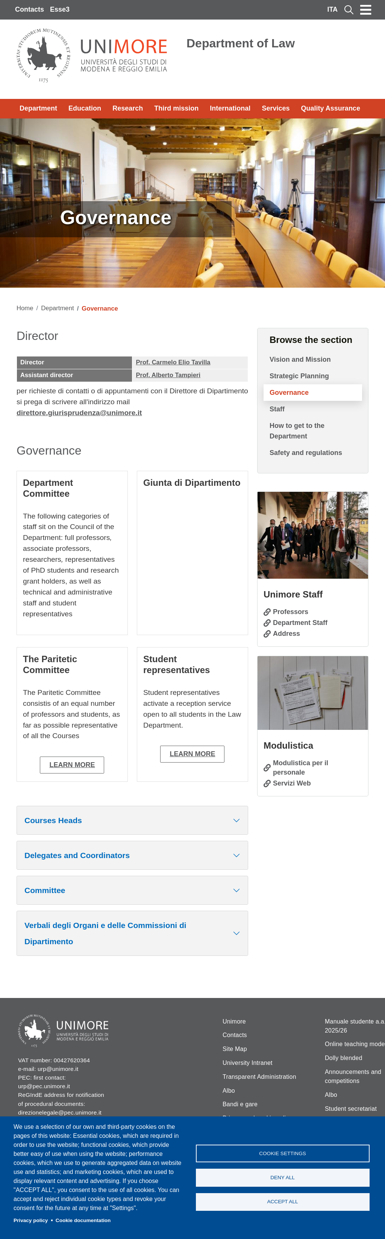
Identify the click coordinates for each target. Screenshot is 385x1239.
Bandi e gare (240, 1104)
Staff (277, 409)
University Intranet (248, 1063)
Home (25, 308)
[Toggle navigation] (366, 10)
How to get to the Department (297, 431)
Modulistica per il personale (300, 767)
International (230, 108)
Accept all (282, 1202)
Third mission (176, 108)
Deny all (282, 1177)
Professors (290, 612)
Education (84, 108)
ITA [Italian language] (332, 9)
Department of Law (240, 43)
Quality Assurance (330, 108)
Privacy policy (31, 1220)
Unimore (234, 1021)
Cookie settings (282, 1153)
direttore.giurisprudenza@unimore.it (79, 413)
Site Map (235, 1049)
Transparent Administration (259, 1077)
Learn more (72, 765)
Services (276, 108)
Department (38, 108)
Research (127, 108)
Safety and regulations (306, 452)
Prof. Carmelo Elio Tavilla (173, 362)
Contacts (29, 9)
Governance (289, 392)
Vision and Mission (300, 359)
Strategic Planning (299, 376)
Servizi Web (292, 783)
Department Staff (300, 622)
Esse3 (60, 9)
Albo (229, 1090)
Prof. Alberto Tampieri (168, 375)
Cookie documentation (83, 1220)
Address (286, 633)
